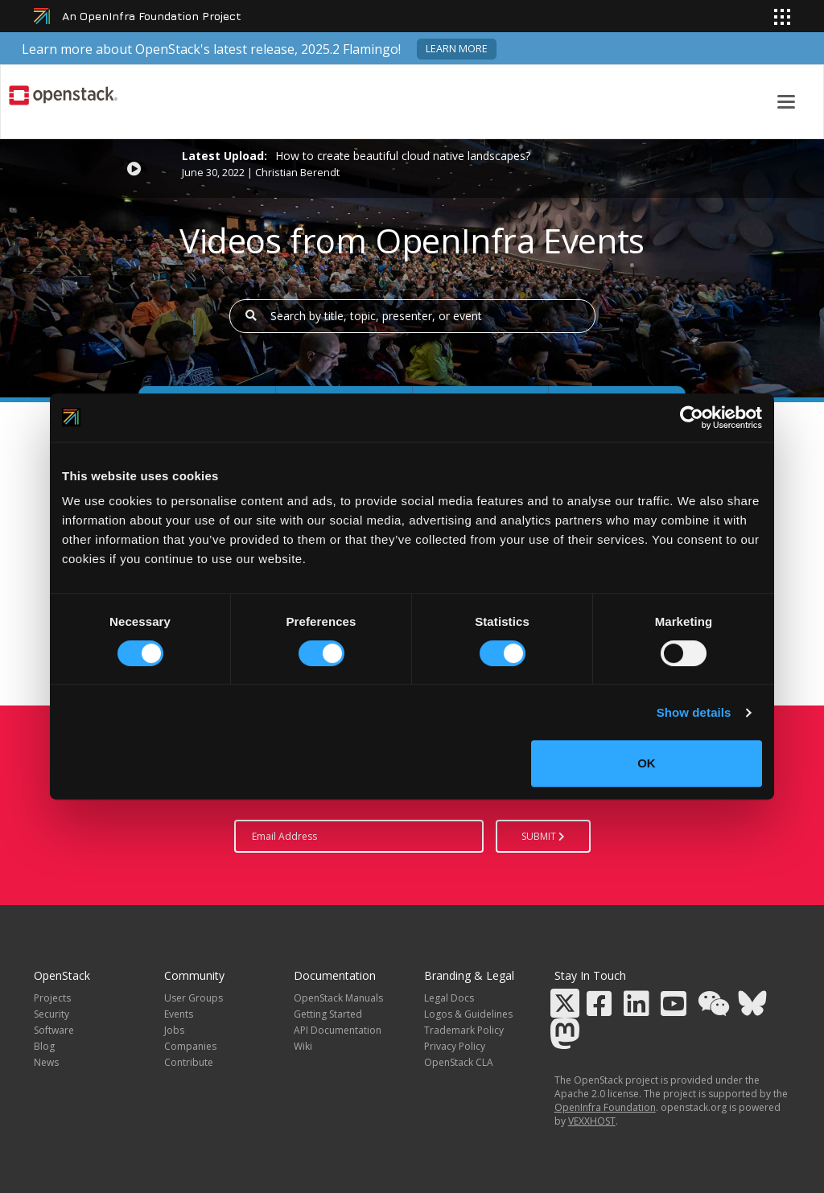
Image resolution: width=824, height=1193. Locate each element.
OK (646, 763)
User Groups (193, 998)
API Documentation (337, 1030)
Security (51, 1014)
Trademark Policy (464, 1030)
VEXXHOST (592, 1121)
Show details (694, 712)
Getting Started (328, 1014)
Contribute (188, 1062)
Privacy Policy (454, 1046)
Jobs (174, 1030)
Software (54, 1030)
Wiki (303, 1046)
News (46, 1062)
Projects (52, 998)
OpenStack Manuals (338, 998)
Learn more (457, 49)
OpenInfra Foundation (605, 1107)
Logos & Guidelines (468, 1014)
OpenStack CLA (458, 1062)
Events (178, 1014)
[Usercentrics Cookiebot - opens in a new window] (691, 417)
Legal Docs (449, 998)
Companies (190, 1046)
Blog (44, 1046)
